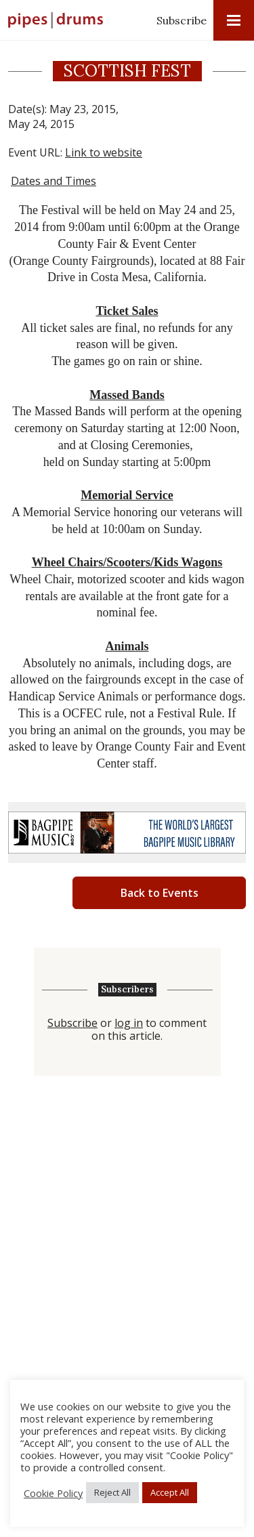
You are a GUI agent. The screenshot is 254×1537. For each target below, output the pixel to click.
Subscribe (181, 20)
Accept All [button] (169, 1492)
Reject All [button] (112, 1492)
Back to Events (159, 892)
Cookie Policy (53, 1493)
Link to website (103, 152)
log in (128, 1023)
